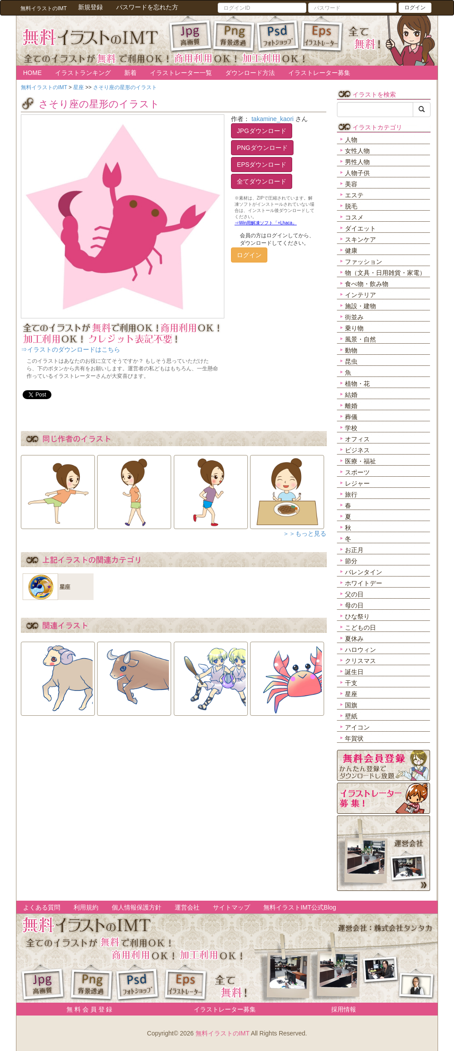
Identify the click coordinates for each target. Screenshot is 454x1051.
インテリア (360, 294)
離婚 (351, 405)
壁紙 (351, 716)
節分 (351, 561)
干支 (351, 682)
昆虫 (351, 361)
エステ (354, 195)
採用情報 (343, 1009)
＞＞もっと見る (304, 533)
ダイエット (360, 228)
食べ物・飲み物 (366, 283)
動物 (351, 350)
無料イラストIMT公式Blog (299, 907)
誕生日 (354, 671)
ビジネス (357, 450)
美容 (351, 184)
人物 (351, 139)
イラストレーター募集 (319, 72)
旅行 (351, 494)
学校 (351, 427)
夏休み (354, 638)
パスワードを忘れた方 (147, 7)
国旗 (351, 705)
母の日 (354, 605)
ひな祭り (357, 616)
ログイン (415, 7)
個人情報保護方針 (136, 907)
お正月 (354, 549)
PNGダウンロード (262, 147)
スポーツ (357, 472)
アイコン (357, 727)
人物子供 (357, 172)
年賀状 (354, 738)
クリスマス (360, 660)
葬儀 (351, 416)
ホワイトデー (363, 583)
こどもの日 (360, 627)
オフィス (357, 439)
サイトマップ (231, 907)
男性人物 (357, 161)
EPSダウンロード (261, 164)
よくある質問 (41, 907)
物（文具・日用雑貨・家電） (385, 272)
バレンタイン (363, 572)
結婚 (351, 394)
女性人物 (357, 150)
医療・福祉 (360, 461)
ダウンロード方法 (250, 72)
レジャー (357, 483)
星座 (351, 694)
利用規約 (86, 907)
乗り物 (354, 328)
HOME (32, 72)
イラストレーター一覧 (181, 72)
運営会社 (187, 907)
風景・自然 (360, 339)
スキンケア (360, 239)
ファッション (363, 261)
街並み (354, 317)
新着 (130, 72)
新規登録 (90, 7)
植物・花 (357, 383)
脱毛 (351, 206)
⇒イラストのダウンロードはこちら (70, 349)
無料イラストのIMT (223, 1033)
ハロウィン (360, 649)
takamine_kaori (272, 118)
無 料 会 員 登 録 (86, 1009)
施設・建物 (360, 306)
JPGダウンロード (261, 130)
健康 (351, 250)
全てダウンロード (261, 181)
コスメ (354, 217)
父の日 (354, 594)
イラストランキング (83, 72)
